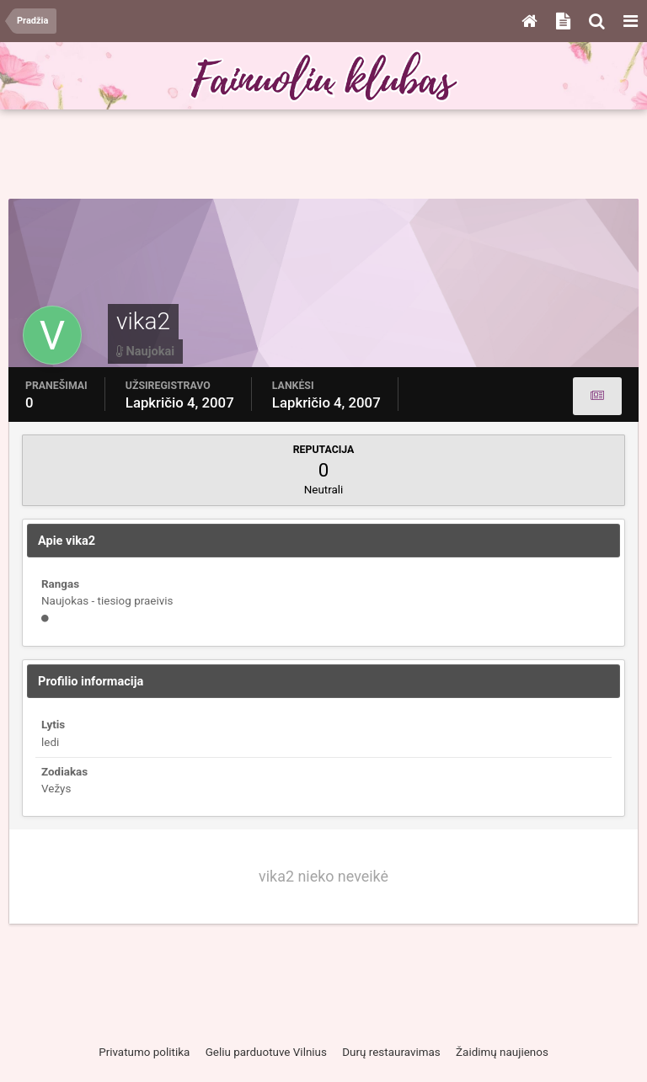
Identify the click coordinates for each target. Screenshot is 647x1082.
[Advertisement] (323, 156)
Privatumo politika (144, 1052)
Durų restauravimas (391, 1052)
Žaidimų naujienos (502, 1052)
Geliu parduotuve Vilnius (266, 1052)
